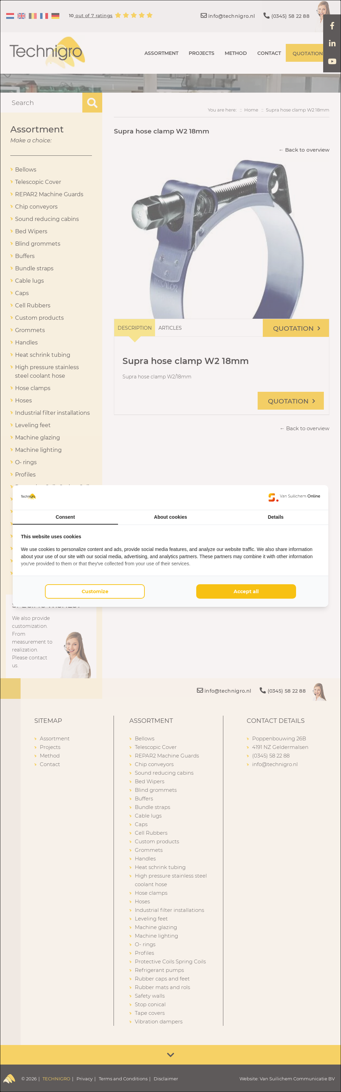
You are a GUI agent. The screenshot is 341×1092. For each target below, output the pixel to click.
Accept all (246, 591)
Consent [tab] (65, 517)
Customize (95, 591)
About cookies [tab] (170, 517)
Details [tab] (276, 517)
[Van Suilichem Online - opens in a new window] (294, 497)
